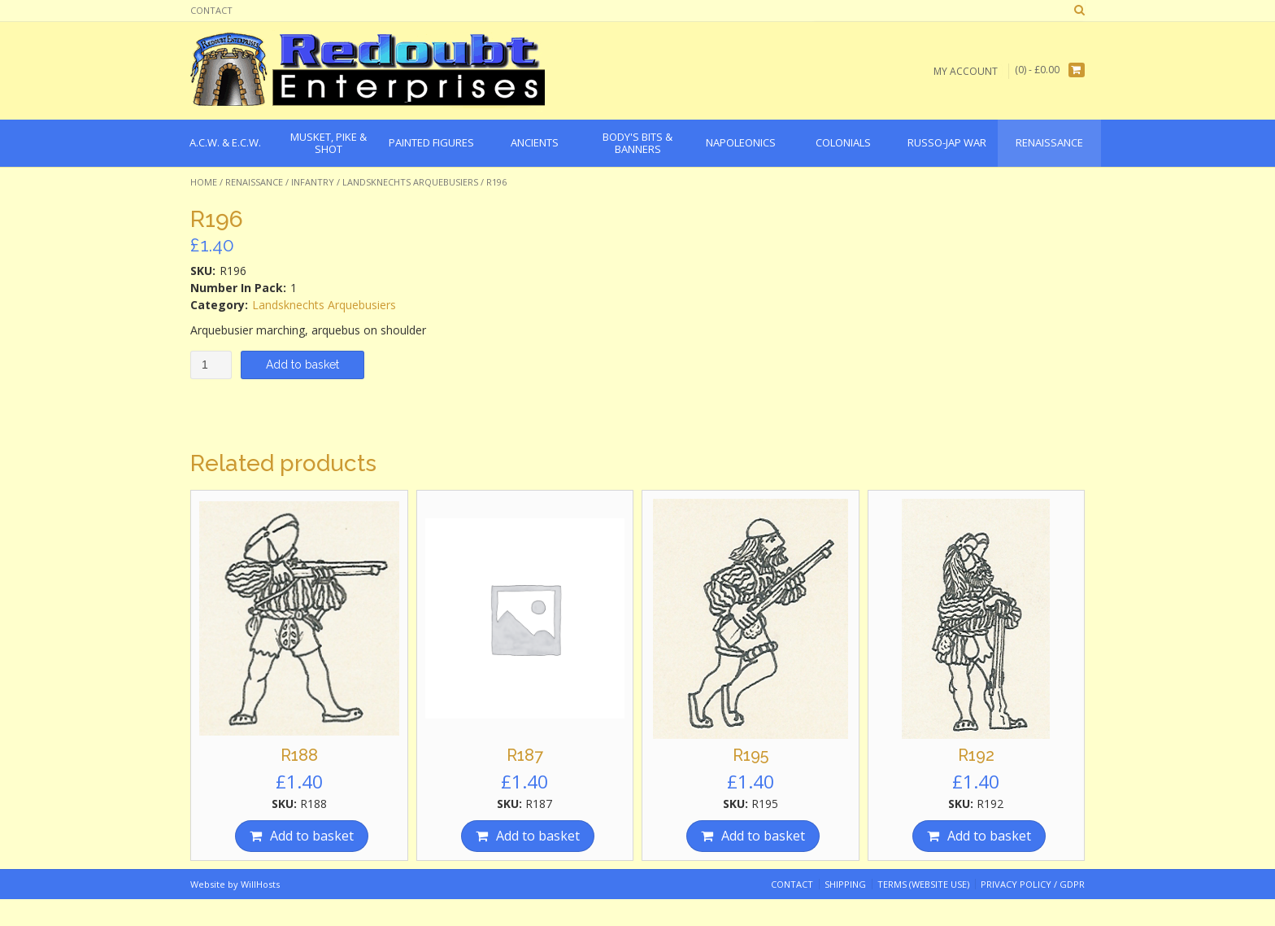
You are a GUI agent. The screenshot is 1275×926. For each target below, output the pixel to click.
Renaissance (254, 182)
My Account (965, 70)
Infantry (312, 182)
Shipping (845, 884)
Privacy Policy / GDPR (1033, 884)
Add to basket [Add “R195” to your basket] (763, 836)
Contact (211, 10)
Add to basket (302, 364)
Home (203, 182)
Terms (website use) (923, 884)
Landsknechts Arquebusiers (410, 182)
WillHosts (260, 884)
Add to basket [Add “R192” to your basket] (989, 836)
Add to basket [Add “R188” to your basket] (312, 836)
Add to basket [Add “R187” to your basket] (538, 836)
